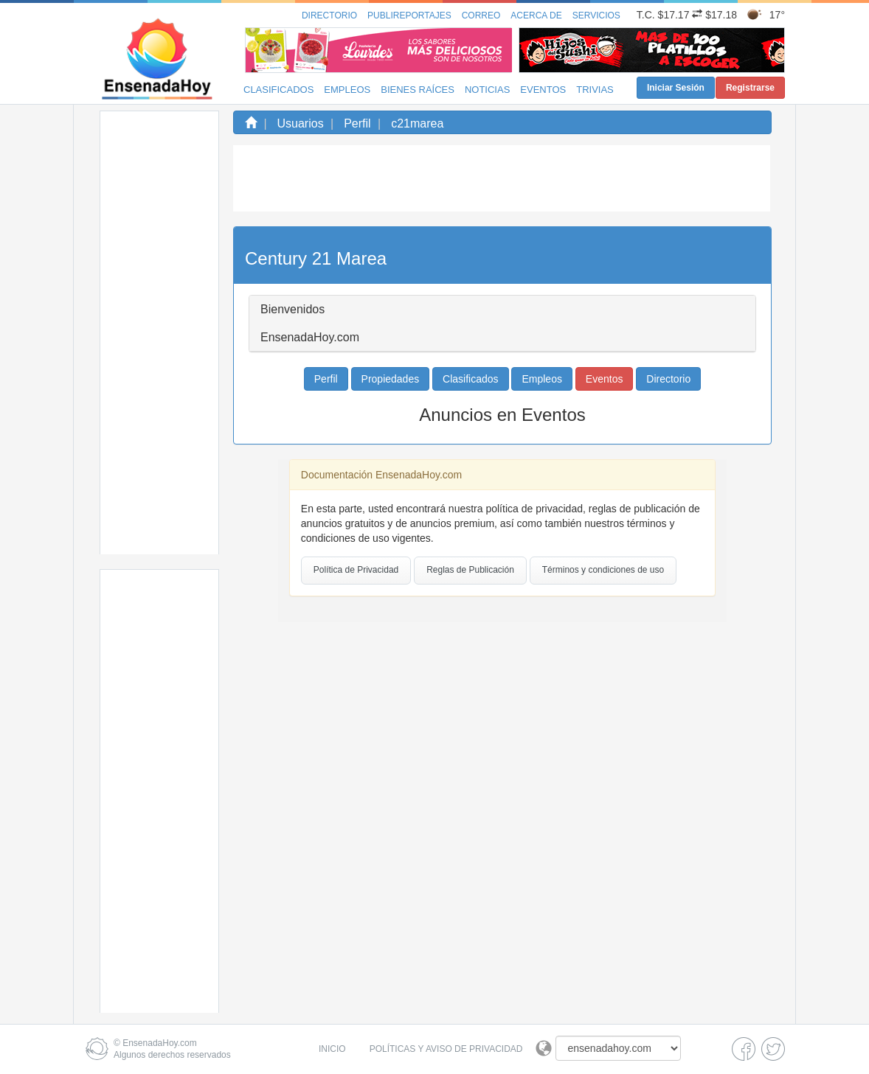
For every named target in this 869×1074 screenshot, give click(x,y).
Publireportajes (409, 15)
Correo (481, 15)
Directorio (329, 15)
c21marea (417, 123)
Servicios (596, 15)
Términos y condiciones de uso (603, 570)
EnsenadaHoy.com (159, 1043)
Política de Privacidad (356, 570)
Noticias (487, 89)
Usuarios (300, 123)
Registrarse (750, 88)
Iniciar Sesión (675, 88)
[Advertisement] (159, 332)
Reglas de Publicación (470, 570)
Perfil (357, 123)
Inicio (332, 1049)
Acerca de (535, 15)
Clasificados (278, 89)
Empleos (347, 89)
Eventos (543, 89)
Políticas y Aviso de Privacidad (446, 1049)
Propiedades (390, 379)
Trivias (595, 89)
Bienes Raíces (417, 89)
